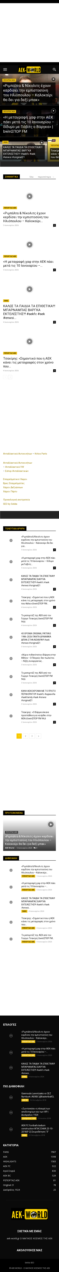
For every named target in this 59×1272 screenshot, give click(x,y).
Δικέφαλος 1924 (29, 1118)
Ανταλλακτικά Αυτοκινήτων (17, 453)
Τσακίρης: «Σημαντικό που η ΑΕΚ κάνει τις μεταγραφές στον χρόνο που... (28, 362)
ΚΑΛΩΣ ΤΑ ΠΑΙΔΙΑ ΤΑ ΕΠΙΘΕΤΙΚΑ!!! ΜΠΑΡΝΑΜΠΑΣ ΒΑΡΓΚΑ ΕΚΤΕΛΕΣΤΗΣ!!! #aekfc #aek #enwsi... (29, 312)
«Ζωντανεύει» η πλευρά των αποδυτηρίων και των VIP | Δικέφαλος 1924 (35, 1111)
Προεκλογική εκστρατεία (16, 499)
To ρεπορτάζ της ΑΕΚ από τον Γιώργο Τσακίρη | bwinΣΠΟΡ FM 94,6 (37, 618)
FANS (5, 142)
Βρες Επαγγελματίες (14, 483)
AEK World (9, 848)
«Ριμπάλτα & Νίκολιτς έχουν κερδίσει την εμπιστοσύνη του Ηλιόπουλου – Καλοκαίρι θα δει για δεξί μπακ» (29, 840)
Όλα (31, 177)
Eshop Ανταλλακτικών (16, 471)
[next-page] (10, 377)
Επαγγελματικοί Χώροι (15, 479)
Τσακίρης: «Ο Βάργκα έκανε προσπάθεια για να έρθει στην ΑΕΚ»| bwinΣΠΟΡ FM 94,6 (36, 715)
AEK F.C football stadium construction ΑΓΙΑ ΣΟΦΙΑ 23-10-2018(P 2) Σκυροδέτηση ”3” (37, 1128)
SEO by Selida (10, 504)
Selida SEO (29, 1262)
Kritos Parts (41, 453)
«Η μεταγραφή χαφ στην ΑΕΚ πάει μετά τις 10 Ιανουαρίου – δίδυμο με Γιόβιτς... (38, 561)
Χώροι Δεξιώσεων (13, 487)
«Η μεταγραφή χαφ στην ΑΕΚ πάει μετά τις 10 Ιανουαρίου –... (28, 263)
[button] (5, 69)
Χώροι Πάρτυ (10, 491)
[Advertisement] (29, 32)
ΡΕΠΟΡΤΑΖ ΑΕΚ (9, 80)
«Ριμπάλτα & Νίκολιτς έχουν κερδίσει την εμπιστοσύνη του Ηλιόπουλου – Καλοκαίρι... (25, 217)
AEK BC (25, 1100)
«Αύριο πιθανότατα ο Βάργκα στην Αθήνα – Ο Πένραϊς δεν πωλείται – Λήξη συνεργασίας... (38, 657)
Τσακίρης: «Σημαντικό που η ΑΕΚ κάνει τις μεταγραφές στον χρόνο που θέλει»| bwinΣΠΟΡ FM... (38, 600)
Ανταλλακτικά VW (14, 467)
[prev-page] (5, 377)
